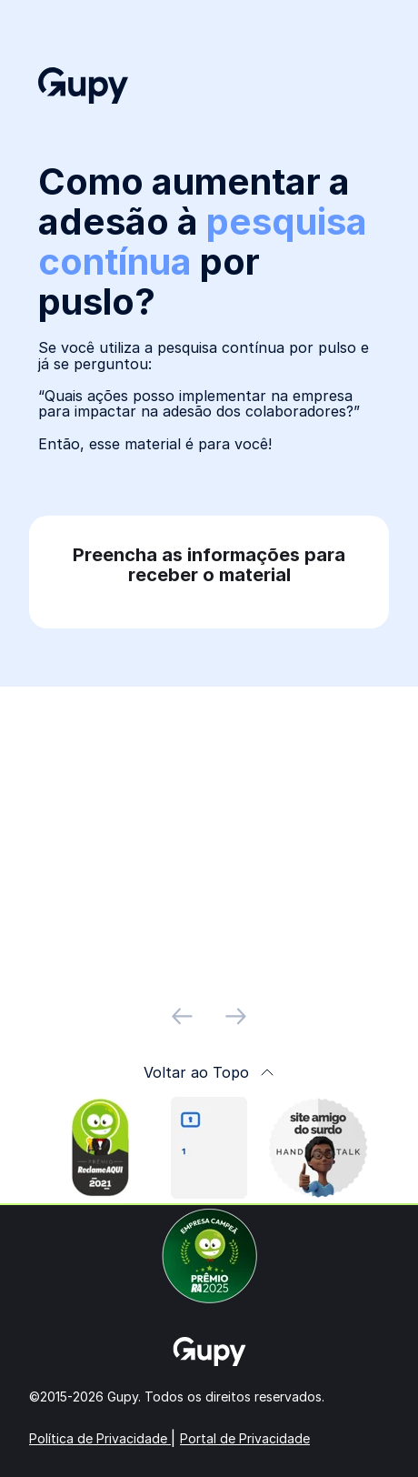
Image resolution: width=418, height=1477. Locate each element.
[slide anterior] (182, 1016)
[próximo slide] (236, 1016)
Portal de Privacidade (245, 1438)
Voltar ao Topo (209, 1072)
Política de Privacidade (100, 1438)
